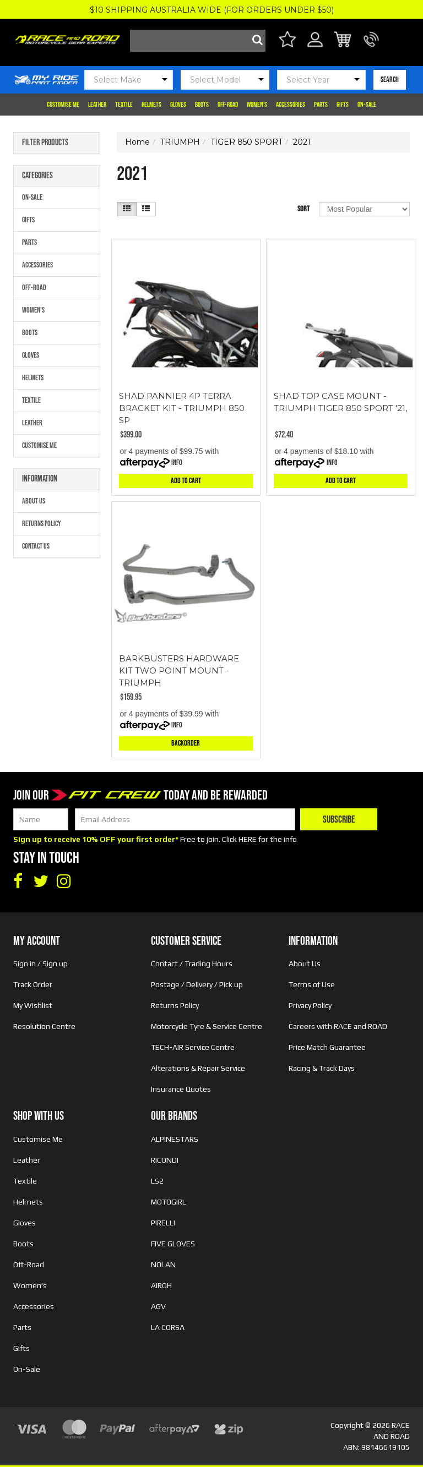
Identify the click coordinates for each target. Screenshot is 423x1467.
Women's (257, 104)
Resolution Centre (44, 1026)
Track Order (32, 984)
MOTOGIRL (168, 1201)
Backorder (185, 743)
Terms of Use (312, 984)
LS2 (157, 1180)
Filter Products (45, 143)
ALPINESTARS (174, 1139)
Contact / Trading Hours (191, 963)
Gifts (343, 104)
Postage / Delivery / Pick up (197, 984)
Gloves (178, 104)
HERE (247, 839)
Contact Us (36, 546)
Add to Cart (186, 480)
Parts (321, 104)
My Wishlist (32, 1005)
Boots (202, 104)
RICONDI (164, 1160)
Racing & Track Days (322, 1068)
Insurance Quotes (181, 1089)
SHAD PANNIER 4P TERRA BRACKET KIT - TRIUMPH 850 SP (182, 408)
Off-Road (228, 104)
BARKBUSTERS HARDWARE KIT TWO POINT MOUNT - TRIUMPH (179, 670)
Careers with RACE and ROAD (338, 1026)
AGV (158, 1306)
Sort (303, 209)
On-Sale (366, 104)
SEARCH (390, 79)
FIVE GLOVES (173, 1243)
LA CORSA (168, 1327)
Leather (97, 104)
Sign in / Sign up (40, 963)
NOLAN (163, 1264)
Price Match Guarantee (327, 1047)
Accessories (290, 104)
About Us (33, 501)
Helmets (151, 104)
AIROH (161, 1285)
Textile (124, 104)
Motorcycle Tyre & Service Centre (206, 1026)
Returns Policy (41, 523)
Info (176, 462)
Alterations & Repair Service (198, 1068)
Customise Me (63, 104)
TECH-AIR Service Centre (193, 1047)
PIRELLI (163, 1222)
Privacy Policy (310, 1005)
